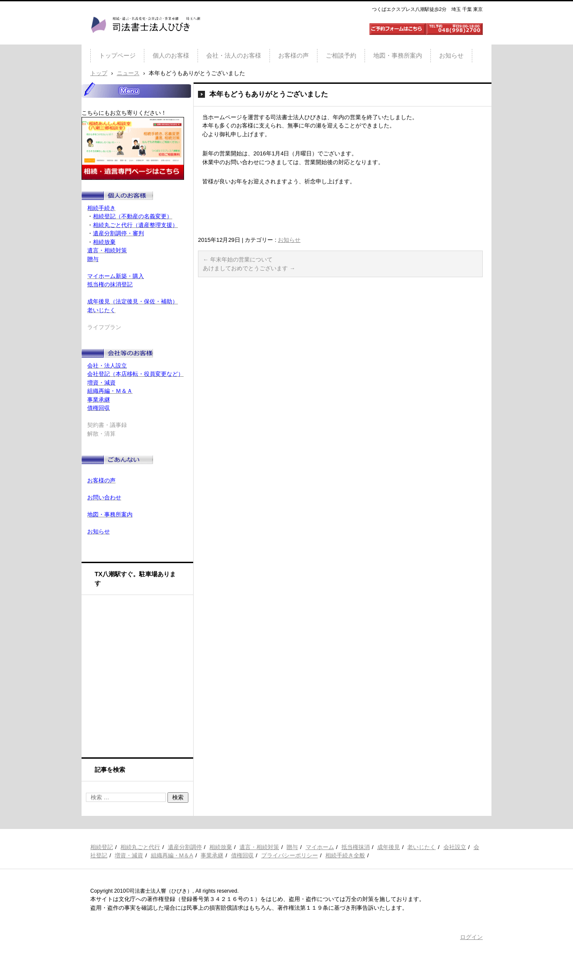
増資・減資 (129, 855)
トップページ (117, 55)
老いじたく (421, 847)
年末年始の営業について (238, 259)
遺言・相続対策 (259, 847)
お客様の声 (293, 55)
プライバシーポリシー (289, 855)
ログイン (471, 937)
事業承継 (212, 855)
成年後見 (388, 847)
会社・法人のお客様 (233, 55)
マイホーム (320, 847)
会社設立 (454, 847)
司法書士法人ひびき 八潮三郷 (145, 41)
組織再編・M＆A (172, 855)
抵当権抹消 (355, 847)
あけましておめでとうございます (249, 268)
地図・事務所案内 (397, 55)
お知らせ (451, 55)
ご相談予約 (341, 55)
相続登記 (101, 847)
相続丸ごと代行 (140, 847)
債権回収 (242, 855)
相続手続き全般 (345, 855)
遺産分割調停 (185, 847)
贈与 (292, 847)
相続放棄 (220, 847)
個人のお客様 (171, 55)
